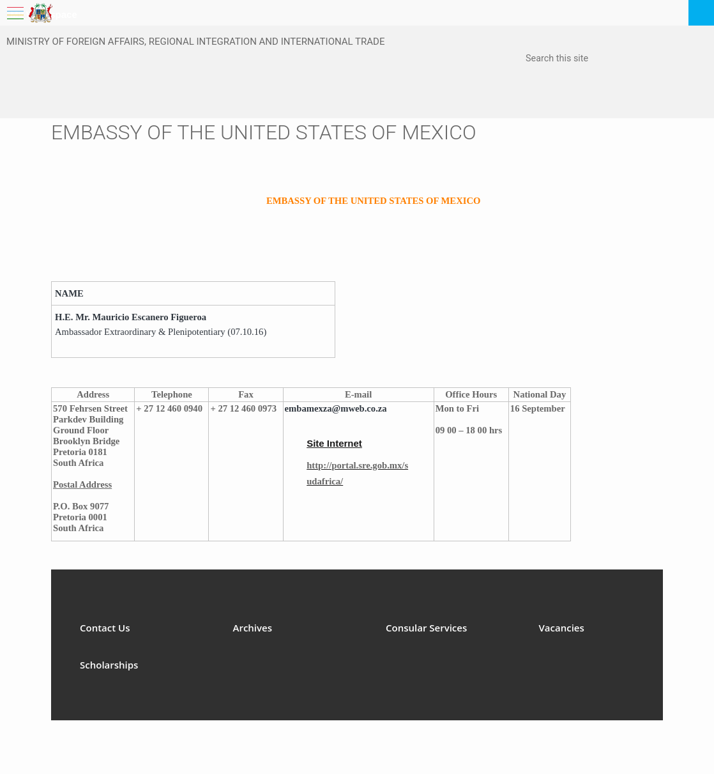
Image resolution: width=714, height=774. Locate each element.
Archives (253, 627)
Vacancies (561, 627)
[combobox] (589, 59)
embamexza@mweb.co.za (336, 408)
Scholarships (109, 664)
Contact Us (105, 627)
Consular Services (426, 627)
